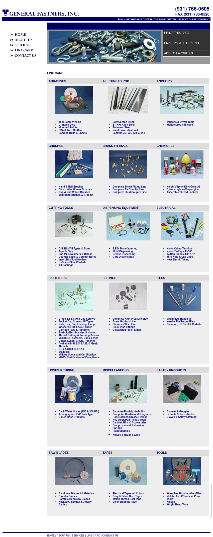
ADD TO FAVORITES (178, 53)
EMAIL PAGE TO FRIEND (181, 43)
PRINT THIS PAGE (177, 33)
